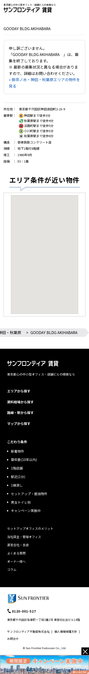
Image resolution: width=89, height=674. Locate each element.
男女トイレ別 (21, 502)
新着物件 (17, 451)
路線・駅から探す (20, 412)
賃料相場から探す (20, 402)
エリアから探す (18, 391)
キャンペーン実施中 (26, 510)
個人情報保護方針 (65, 631)
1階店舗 (17, 468)
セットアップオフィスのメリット (30, 528)
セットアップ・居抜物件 (29, 493)
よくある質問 (16, 553)
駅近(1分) (18, 476)
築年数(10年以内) (24, 459)
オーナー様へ (16, 561)
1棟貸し (17, 485)
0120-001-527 (24, 611)
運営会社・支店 (18, 545)
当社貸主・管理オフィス (24, 537)
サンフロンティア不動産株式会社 (28, 631)
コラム (11, 569)
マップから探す (18, 423)
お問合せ (13, 639)
